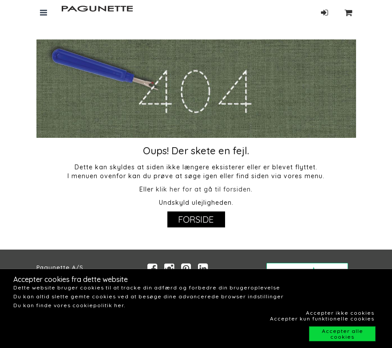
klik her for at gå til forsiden (203, 189)
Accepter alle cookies (342, 334)
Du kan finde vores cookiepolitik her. (69, 305)
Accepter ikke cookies (340, 313)
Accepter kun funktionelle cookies (322, 318)
